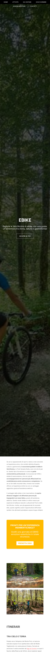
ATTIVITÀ (15, 2)
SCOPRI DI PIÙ (25, 236)
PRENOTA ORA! (25, 543)
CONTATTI (33, 6)
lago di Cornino (32, 648)
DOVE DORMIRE (41, 2)
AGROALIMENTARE (19, 6)
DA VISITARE (27, 2)
